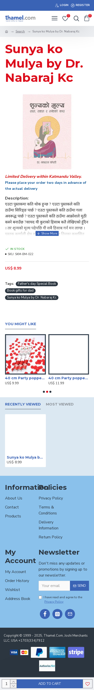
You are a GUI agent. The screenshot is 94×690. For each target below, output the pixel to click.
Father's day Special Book (37, 284)
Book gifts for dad (20, 290)
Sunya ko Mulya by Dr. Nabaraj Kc (31, 297)
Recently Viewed (23, 404)
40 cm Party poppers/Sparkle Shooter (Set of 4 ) (68, 378)
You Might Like (20, 324)
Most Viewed (60, 404)
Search (20, 31)
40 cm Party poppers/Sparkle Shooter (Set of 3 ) (25, 378)
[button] (44, 392)
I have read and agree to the (60, 599)
